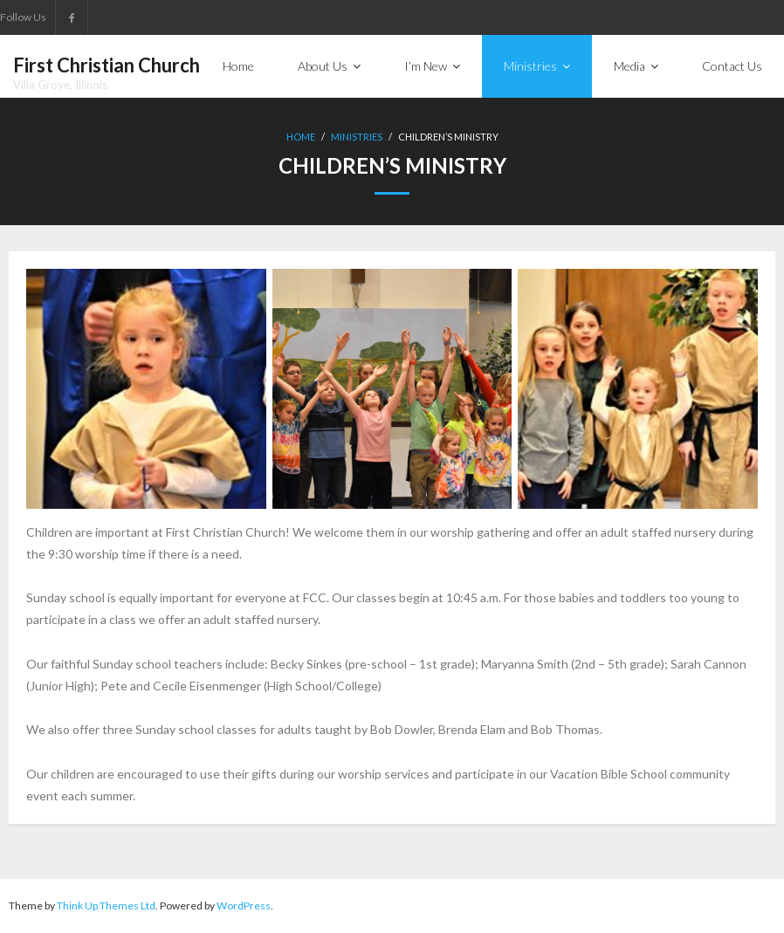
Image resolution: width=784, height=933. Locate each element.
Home (300, 136)
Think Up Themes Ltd (106, 905)
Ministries (356, 136)
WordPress (244, 905)
